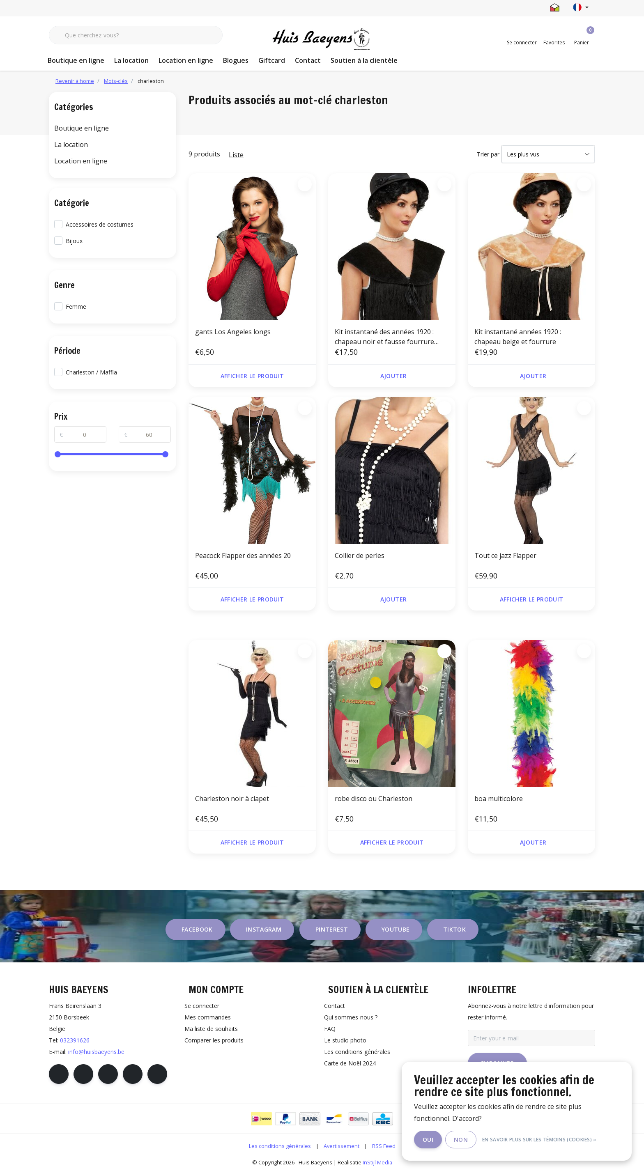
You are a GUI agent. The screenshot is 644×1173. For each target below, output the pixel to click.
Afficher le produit (252, 376)
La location (131, 60)
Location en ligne (186, 60)
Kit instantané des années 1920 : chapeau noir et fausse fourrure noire (384, 337)
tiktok (454, 929)
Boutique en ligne (76, 60)
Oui (428, 1139)
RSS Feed (384, 1146)
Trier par (488, 154)
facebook (197, 929)
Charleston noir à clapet (232, 798)
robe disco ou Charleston (373, 798)
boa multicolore (498, 798)
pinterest (331, 929)
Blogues (235, 60)
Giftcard (271, 60)
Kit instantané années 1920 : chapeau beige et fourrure (517, 336)
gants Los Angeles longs (233, 331)
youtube (395, 929)
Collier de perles (359, 555)
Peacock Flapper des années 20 (243, 555)
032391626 (75, 1040)
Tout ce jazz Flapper (505, 555)
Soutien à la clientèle (364, 60)
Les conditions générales (280, 1146)
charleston (151, 81)
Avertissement (341, 1146)
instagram (263, 929)
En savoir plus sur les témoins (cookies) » (539, 1139)
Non (461, 1139)
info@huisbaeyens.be (96, 1052)
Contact (308, 60)
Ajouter (393, 376)
